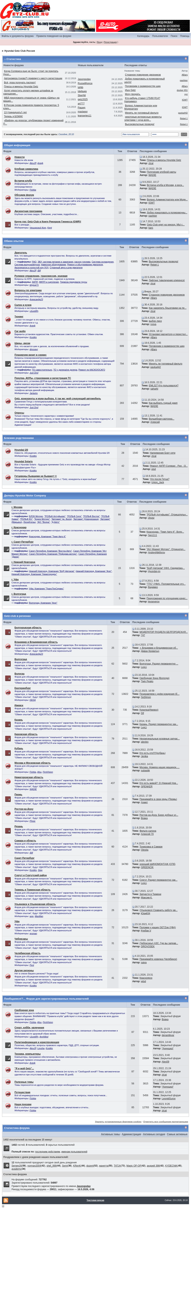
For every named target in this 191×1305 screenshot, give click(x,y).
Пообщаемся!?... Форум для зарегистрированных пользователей (46, 998)
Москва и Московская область (33, 763)
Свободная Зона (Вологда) (154, 678)
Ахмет (144, 802)
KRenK (77, 1165)
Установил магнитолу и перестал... (168, 334)
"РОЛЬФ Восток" (91, 516)
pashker (184, 80)
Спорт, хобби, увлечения (29, 1027)
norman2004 (34, 1165)
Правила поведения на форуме (53, 36)
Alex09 (165, 1061)
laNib (80, 87)
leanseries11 (84, 115)
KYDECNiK (171, 1165)
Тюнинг (19, 316)
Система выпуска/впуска (27, 264)
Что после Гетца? (159, 479)
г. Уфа (15, 579)
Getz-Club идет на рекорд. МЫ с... (166, 224)
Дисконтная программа (28, 211)
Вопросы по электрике (28, 290)
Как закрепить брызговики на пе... (168, 308)
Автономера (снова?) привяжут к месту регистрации (33, 78)
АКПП (35, 282)
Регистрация (110, 42)
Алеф (40, 163)
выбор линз (155, 321)
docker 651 (182, 90)
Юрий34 (145, 913)
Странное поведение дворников (143, 74)
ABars (185, 75)
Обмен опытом (14, 240)
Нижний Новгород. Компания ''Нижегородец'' (34, 574)
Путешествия (22, 1092)
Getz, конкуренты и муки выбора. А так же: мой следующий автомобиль (58, 398)
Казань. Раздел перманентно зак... (159, 724)
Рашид (81, 107)
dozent (89, 1165)
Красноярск (146, 978)
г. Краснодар (19, 527)
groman (33, 933)
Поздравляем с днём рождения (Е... (160, 694)
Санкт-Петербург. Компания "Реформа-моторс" (53, 554)
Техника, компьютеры (28, 1053)
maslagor (82, 111)
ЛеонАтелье (29, 522)
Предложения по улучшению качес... (167, 598)
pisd (153, 469)
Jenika (144, 756)
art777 (81, 103)
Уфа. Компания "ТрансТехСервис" (46, 588)
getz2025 (82, 99)
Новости (20, 157)
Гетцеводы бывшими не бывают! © (36, 476)
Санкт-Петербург (25, 858)
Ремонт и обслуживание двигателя (85, 264)
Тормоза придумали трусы (73, 282)
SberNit (82, 95)
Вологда (19, 673)
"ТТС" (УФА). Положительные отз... (166, 584)
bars (150, 227)
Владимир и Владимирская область (36, 642)
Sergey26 (17, 1165)
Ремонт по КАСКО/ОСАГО (91, 370)
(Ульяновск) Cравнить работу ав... (159, 910)
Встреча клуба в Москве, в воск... (165, 185)
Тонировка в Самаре (151, 846)
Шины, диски (22, 343)
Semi (64, 1165)
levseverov (153, 601)
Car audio (20, 331)
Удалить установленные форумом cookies (118, 1121)
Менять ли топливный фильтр (141, 112)
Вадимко (153, 587)
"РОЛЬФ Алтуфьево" (54, 516)
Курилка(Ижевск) (149, 709)
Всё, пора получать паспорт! (20, 82)
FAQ (34, 262)
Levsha (40, 1048)
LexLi (144, 667)
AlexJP (33, 163)
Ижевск (19, 705)
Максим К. (146, 897)
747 (143, 635)
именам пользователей (74, 1151)
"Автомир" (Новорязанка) (86, 519)
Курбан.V (146, 930)
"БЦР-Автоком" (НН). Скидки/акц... (166, 568)
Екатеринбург (23, 688)
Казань (19, 719)
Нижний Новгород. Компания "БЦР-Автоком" (51, 571)
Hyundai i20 (21, 449)
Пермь (18, 794)
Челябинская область (28, 953)
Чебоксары (21, 938)
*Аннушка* (167, 1048)
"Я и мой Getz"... (24, 1068)
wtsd (143, 981)
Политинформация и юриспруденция (37, 1042)
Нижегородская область (29, 777)
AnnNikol (43, 1036)
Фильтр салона (148, 830)
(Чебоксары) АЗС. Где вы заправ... (159, 943)
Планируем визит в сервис (31, 355)
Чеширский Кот (38, 227)
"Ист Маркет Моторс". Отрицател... (166, 549)
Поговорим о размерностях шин (143, 86)
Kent (49, 227)
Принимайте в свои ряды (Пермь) (158, 799)
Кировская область (26, 734)
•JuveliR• (34, 311)
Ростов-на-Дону (24, 809)
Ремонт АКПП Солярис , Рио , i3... (169, 466)
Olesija (144, 849)
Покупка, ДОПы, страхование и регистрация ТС (43, 378)
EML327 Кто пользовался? (164, 385)
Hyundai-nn (154, 571)
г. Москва (17, 507)
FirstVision (48, 772)
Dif (142, 713)
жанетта (103, 1165)
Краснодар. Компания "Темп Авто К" (47, 536)
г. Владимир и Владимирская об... (159, 647)
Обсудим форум (24, 195)
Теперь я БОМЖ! (13, 116)
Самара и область (25, 840)
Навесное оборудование (53, 264)
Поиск (174, 36)
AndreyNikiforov (156, 552)
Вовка (144, 818)
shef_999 (51, 1165)
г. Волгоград (19, 594)
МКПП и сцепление (49, 282)
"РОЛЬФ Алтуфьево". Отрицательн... (167, 514)
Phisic (32, 821)
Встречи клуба (23, 180)
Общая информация (17, 145)
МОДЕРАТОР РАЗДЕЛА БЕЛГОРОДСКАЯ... (164, 632)
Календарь (143, 36)
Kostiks (33, 337)
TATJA (117, 1165)
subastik (145, 770)
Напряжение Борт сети (162, 452)
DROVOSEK (148, 946)
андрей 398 (153, 1165)
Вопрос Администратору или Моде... (167, 199)
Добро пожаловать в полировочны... (167, 212)
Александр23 (36, 299)
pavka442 (183, 113)
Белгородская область (28, 627)
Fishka (33, 190)
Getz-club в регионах (17, 615)
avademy (16, 1169)
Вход (99, 42)
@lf (39, 270)
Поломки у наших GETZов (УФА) (158, 927)
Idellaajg (82, 91)
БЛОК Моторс (36, 516)
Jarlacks (34, 393)
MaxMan (39, 916)
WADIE (152, 175)
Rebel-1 (184, 118)
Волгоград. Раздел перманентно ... (159, 663)
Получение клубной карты (161, 172)
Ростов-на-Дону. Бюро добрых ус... (159, 815)
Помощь (184, 36)
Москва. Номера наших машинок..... (160, 767)
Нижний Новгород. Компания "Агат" (94, 571)
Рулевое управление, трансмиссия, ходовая (41, 276)
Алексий (155, 422)
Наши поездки (23, 1104)
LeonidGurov (169, 1098)
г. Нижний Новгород (23, 562)
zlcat (150, 163)
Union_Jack (157, 482)
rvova (153, 324)
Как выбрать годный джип (163, 403)
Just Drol (34, 373)
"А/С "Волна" (43, 522)
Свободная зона (24, 1010)
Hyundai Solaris (24, 461)
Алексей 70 (147, 834)
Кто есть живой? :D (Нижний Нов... (159, 783)
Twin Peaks (147, 681)
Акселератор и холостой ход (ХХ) (32, 267)
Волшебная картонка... (161, 418)
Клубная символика (26, 169)
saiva (144, 962)
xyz (186, 94)
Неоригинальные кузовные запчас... (160, 738)
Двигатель (21, 252)
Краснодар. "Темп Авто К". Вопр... (165, 531)
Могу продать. (133, 94)
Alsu (39, 772)
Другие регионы (24, 970)
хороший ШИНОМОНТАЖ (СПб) (157, 864)
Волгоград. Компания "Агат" (43, 603)
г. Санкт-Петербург (23, 541)
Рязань (19, 826)
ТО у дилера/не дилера (65, 370)
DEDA (33, 700)
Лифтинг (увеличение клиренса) (167, 280)
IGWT (185, 100)
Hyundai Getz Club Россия (19, 50)
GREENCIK (147, 867)
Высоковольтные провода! (139, 124)
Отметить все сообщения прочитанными (165, 1121)
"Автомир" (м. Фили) (61, 519)
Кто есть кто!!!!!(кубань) (153, 753)
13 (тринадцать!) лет (15, 112)
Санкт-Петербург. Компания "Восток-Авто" (50, 551)
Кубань (19, 748)
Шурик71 (34, 285)
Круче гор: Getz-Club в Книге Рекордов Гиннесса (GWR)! (48, 221)
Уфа (17, 921)
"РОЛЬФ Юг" (26, 519)
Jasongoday (84, 79)
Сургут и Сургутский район (31, 875)
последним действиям (47, 1151)
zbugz (151, 517)
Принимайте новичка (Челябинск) (158, 959)
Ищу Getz (130, 90)
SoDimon (146, 697)
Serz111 (152, 535)
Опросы (19, 412)
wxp (32, 916)
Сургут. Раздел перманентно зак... (159, 880)
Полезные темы (24, 1082)
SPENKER (146, 786)
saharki (154, 388)
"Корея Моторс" (42, 519)
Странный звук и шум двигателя (66, 267)
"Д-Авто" (55, 522)
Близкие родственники (19, 437)
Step (40, 870)
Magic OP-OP (133, 1165)
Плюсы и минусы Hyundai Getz (21, 86)
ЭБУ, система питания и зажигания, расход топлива (64, 262)
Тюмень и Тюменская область (33, 889)
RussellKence (85, 83)
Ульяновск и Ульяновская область (35, 904)
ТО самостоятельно (42, 370)
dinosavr (34, 349)
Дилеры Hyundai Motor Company (25, 495)
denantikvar (168, 1035)
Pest (32, 965)
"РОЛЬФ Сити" (74, 516)
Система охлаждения (103, 262)
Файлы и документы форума (17, 36)
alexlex (144, 741)
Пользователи (160, 36)
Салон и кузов (23, 305)
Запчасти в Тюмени (150, 894)
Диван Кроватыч (150, 651)
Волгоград (21, 659)
